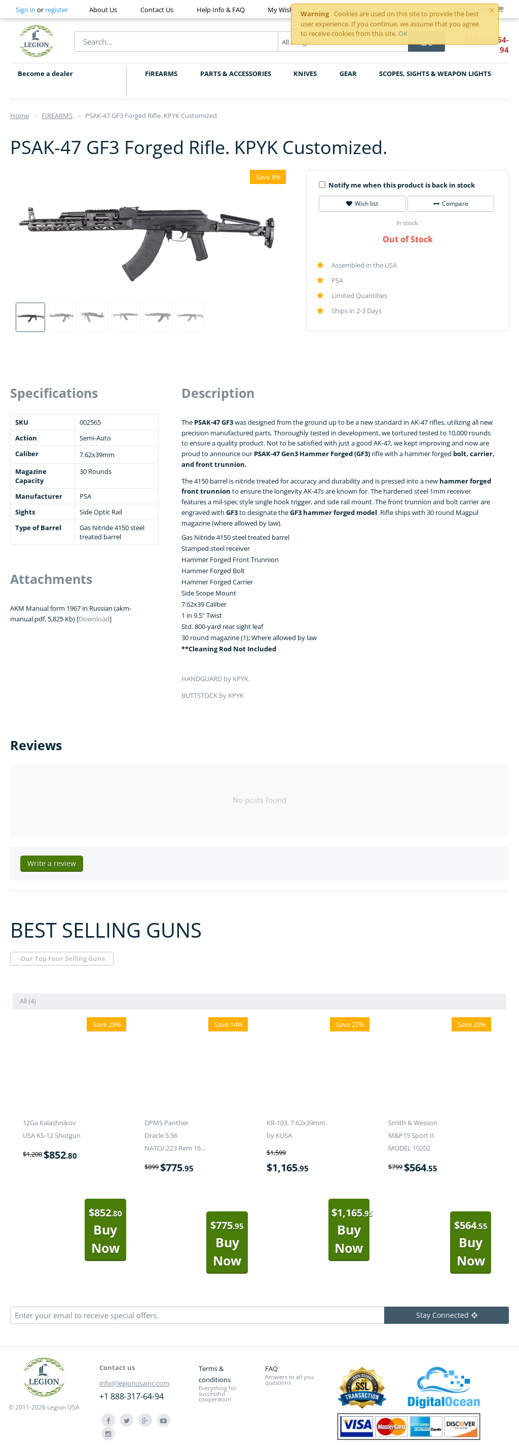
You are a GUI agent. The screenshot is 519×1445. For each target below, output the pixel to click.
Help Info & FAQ (221, 9)
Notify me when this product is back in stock (397, 185)
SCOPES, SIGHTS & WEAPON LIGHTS (435, 73)
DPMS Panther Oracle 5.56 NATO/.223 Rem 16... (174, 1135)
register (56, 9)
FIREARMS (161, 73)
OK (402, 33)
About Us (103, 9)
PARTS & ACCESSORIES (235, 73)
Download (94, 618)
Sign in (25, 9)
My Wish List (287, 9)
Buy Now (105, 1231)
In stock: (407, 222)
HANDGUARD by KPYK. (215, 678)
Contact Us (156, 9)
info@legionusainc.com (134, 1383)
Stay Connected (446, 1315)
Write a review (51, 863)
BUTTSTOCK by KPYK (212, 695)
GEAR (348, 73)
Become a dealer (45, 73)
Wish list (362, 203)
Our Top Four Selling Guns (62, 958)
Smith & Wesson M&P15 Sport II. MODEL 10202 (412, 1135)
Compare (450, 203)
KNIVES (305, 73)
